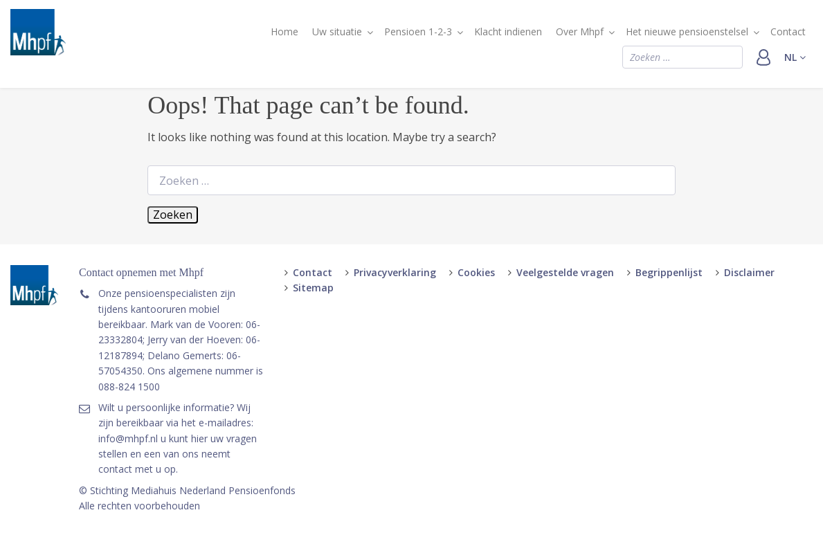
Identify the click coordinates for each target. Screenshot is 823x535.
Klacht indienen (508, 31)
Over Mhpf (580, 31)
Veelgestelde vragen (565, 272)
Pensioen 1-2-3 (418, 31)
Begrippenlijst (669, 272)
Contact (788, 31)
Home (284, 31)
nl (795, 57)
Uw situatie (337, 31)
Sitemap (313, 287)
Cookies (476, 272)
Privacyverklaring (395, 272)
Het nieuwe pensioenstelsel (687, 31)
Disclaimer (749, 272)
